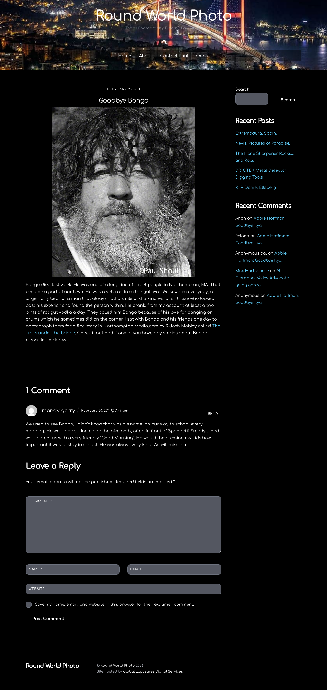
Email (137, 569)
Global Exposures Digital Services (153, 671)
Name (35, 569)
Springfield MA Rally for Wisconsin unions (184, 364)
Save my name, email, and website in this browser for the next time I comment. (114, 604)
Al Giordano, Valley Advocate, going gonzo (262, 278)
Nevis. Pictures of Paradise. (262, 143)
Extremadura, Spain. (256, 133)
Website (37, 589)
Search (242, 89)
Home (124, 55)
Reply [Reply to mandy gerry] (213, 414)
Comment (40, 501)
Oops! (202, 55)
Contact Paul (174, 55)
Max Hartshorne (252, 271)
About (145, 55)
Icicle (40, 360)
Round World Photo (118, 665)
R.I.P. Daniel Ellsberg (255, 187)
